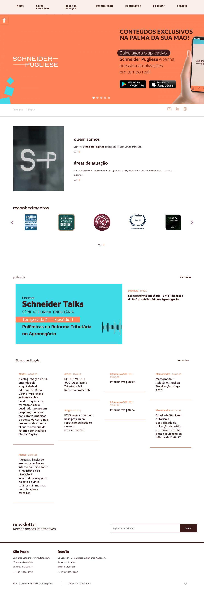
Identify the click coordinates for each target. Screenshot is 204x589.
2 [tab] (97, 98)
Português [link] (18, 109)
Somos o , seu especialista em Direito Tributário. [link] (108, 146)
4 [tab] (105, 98)
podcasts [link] (159, 5)
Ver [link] (77, 152)
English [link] (31, 109)
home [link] (20, 5)
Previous (12, 222)
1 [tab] (93, 98)
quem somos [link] (87, 139)
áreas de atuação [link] (71, 7)
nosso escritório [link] (42, 7)
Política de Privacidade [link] (80, 583)
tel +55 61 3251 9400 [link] (68, 572)
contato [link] (182, 5)
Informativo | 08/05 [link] (122, 381)
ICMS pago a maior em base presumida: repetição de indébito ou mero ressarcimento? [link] (78, 423)
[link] (4, 20)
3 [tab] (101, 98)
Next (192, 222)
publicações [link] (133, 5)
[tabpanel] (102, 59)
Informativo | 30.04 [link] (122, 410)
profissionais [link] (104, 5)
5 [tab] (109, 98)
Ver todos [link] (185, 277)
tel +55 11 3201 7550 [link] (23, 572)
